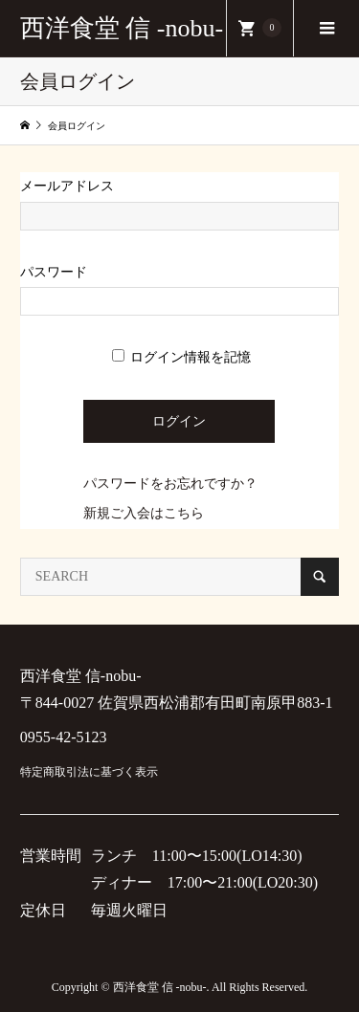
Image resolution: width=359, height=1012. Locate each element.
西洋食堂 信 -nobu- (121, 28)
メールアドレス (67, 186)
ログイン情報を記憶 (182, 357)
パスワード (53, 272)
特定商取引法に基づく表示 (89, 772)
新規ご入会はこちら (143, 513)
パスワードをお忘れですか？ (170, 483)
